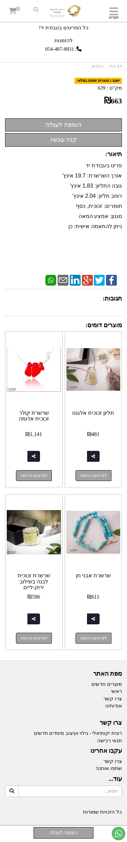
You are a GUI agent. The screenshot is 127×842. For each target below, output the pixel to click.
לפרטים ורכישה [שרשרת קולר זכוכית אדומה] (33, 475)
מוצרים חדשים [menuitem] (106, 684)
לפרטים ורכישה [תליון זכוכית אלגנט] (93, 475)
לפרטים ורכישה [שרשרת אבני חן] (93, 638)
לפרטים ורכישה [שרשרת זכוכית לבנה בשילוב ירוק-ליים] (33, 638)
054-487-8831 (59, 49)
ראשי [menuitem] (116, 691)
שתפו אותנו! (109, 768)
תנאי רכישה (109, 740)
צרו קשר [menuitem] (112, 698)
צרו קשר (112, 761)
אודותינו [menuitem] (113, 705)
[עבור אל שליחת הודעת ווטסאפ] (118, 833)
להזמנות (64, 40)
